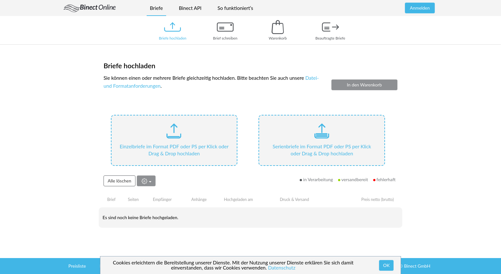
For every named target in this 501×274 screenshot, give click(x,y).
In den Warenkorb (364, 84)
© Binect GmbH (414, 266)
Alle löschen (119, 180)
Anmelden (420, 8)
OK (386, 265)
